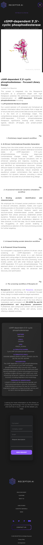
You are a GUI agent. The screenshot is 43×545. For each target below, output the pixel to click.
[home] (13, 5)
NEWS (21, 511)
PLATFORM (21, 495)
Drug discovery (21, 492)
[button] (40, 5)
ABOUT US (21, 498)
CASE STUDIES (21, 505)
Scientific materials (21, 508)
